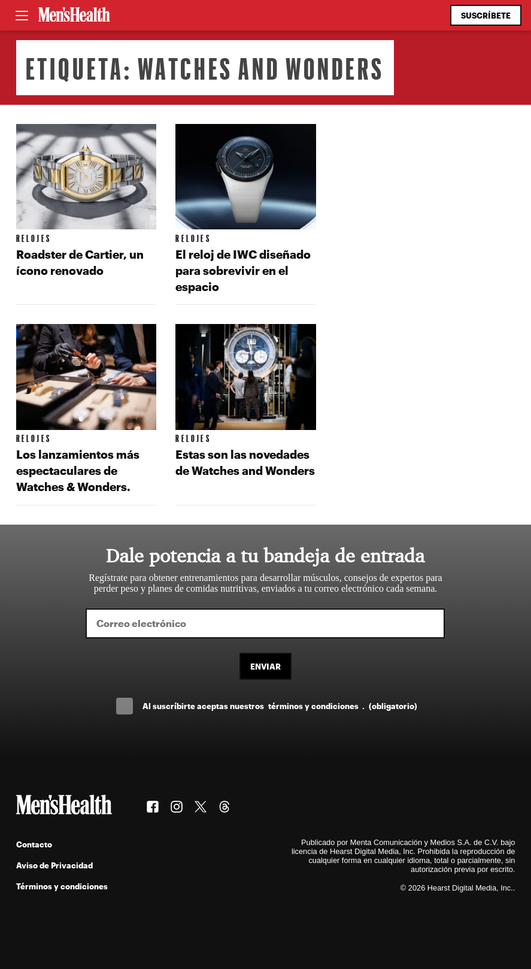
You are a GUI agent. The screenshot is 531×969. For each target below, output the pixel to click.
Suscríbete (486, 15)
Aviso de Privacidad (54, 865)
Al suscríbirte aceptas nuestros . (279, 705)
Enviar (265, 666)
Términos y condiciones (62, 886)
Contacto (34, 844)
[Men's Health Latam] (74, 15)
